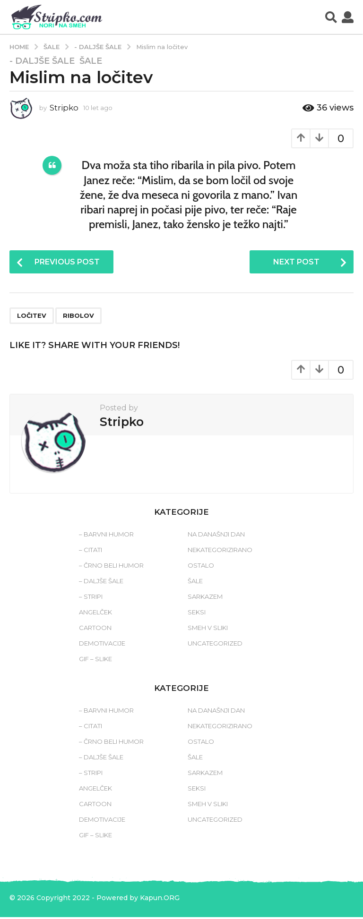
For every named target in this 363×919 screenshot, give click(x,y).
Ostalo (201, 567)
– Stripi (91, 598)
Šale (90, 61)
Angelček (95, 614)
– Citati (90, 551)
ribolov (78, 317)
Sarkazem (205, 598)
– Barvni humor (106, 536)
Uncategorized (215, 645)
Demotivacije (102, 645)
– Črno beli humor (111, 567)
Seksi (197, 614)
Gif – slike (95, 660)
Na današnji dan (216, 536)
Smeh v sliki (208, 629)
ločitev (31, 317)
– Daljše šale (101, 583)
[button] (331, 17)
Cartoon (95, 629)
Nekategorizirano (220, 551)
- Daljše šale (42, 61)
